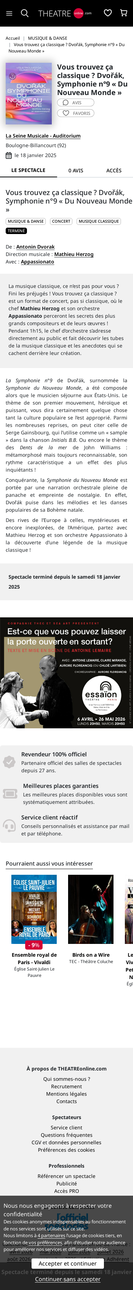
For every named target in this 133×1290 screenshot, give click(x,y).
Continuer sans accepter (68, 1279)
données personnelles (75, 1142)
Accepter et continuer (68, 1263)
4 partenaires (51, 1235)
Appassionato (37, 261)
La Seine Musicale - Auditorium (43, 135)
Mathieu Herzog (74, 254)
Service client (66, 1127)
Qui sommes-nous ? (66, 1078)
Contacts (66, 1101)
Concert (61, 221)
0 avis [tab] (75, 170)
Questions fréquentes (67, 1134)
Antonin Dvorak (35, 246)
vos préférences (45, 1242)
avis (72, 103)
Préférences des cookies (66, 1149)
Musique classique (99, 221)
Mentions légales (66, 1093)
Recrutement (66, 1086)
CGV (36, 1142)
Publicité (66, 1183)
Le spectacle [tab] (28, 170)
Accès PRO (66, 1191)
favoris (76, 113)
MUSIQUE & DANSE (26, 221)
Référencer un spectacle (66, 1176)
